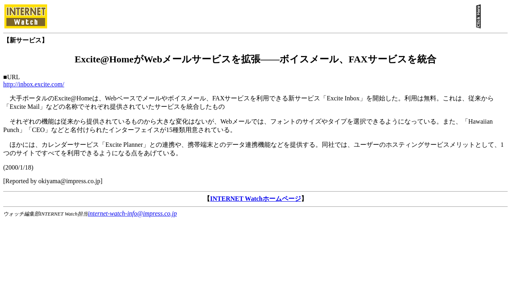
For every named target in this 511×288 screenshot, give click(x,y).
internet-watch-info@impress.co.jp (132, 213)
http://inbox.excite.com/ (33, 84)
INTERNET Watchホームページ (255, 198)
